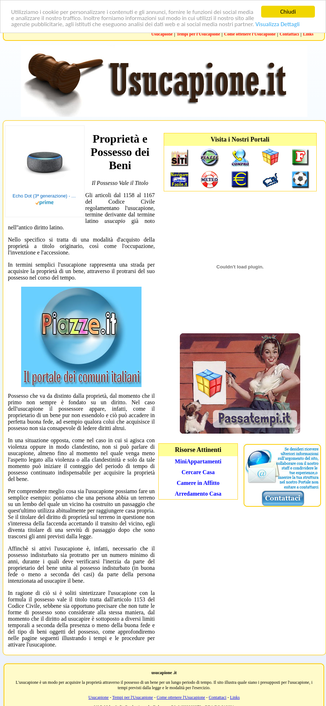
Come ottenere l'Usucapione (249, 34)
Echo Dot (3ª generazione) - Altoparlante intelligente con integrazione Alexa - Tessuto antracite (45, 196)
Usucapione (161, 34)
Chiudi (288, 11)
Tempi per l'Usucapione (198, 34)
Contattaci (289, 34)
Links (308, 34)
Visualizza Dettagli (277, 24)
